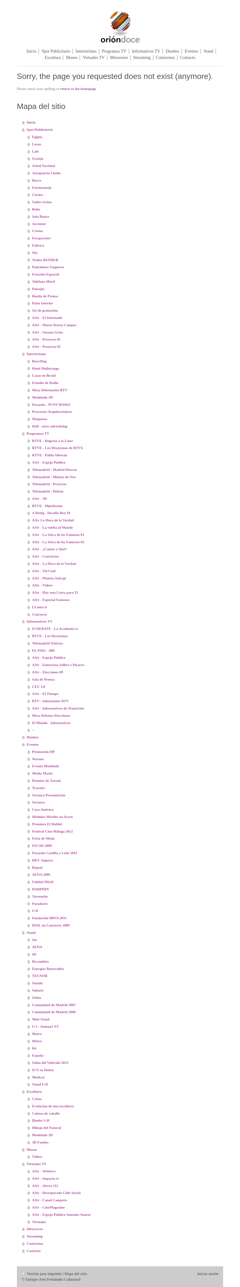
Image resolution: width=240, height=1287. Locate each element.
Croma (37, 231)
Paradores (40, 904)
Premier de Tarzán (46, 781)
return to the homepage (78, 89)
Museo (32, 1149)
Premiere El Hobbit (47, 824)
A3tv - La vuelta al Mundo (52, 527)
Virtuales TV (37, 1164)
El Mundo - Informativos (51, 723)
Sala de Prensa (43, 679)
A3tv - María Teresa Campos (54, 325)
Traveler (38, 788)
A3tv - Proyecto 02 (46, 347)
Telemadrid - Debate (48, 491)
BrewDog (39, 361)
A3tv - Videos (42, 585)
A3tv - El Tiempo (45, 694)
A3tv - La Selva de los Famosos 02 (58, 542)
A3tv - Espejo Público (48, 657)
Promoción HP (43, 752)
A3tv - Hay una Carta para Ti (55, 592)
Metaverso (35, 1229)
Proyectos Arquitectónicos (52, 412)
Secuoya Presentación (48, 795)
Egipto (37, 137)
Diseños (32, 737)
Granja (37, 158)
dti (34, 954)
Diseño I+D (40, 1120)
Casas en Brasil (44, 375)
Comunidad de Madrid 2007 (54, 1005)
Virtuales (39, 1222)
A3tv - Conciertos (45, 556)
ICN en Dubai (43, 1070)
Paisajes (38, 289)
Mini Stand (40, 1019)
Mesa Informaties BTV (50, 390)
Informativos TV (39, 621)
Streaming (35, 1236)
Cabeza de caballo (46, 1113)
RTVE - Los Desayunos (50, 636)
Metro (37, 1034)
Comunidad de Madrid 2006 (54, 1012)
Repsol (37, 867)
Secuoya (38, 802)
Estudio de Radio (45, 383)
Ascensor (39, 224)
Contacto (34, 1251)
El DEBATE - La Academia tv (55, 629)
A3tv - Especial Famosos (51, 600)
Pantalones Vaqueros (48, 267)
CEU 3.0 (38, 687)
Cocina (37, 195)
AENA (37, 947)
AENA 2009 (41, 874)
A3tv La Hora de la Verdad (53, 520)
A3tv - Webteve (44, 1171)
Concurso (39, 614)
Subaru (38, 990)
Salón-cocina (42, 202)
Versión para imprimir (42, 1273)
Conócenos (35, 1243)
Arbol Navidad (43, 166)
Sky (35, 253)
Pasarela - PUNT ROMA (51, 405)
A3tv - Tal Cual (44, 571)
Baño (36, 209)
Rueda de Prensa (45, 296)
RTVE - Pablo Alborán (49, 455)
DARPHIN (40, 889)
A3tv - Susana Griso (47, 332)
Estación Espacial (45, 274)
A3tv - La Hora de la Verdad (54, 564)
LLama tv (39, 607)
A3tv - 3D (39, 498)
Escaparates (41, 238)
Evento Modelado (45, 766)
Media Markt (42, 773)
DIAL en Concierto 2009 (51, 925)
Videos (37, 1157)
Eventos (33, 744)
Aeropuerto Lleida (46, 173)
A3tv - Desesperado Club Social (56, 1193)
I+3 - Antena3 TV (45, 1026)
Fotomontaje (42, 188)
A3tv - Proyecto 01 (46, 339)
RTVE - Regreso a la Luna (52, 441)
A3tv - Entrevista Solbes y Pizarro (58, 665)
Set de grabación (45, 310)
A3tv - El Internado (47, 318)
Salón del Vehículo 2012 (50, 1063)
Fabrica (38, 245)
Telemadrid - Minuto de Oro (54, 477)
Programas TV (38, 433)
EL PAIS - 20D (43, 650)
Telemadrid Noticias (47, 643)
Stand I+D (40, 1084)
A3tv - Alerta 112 (45, 1186)
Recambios (40, 961)
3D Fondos (40, 1142)
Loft (35, 151)
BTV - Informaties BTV (50, 701)
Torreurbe (40, 896)
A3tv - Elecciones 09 (47, 672)
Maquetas (39, 419)
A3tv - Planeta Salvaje (49, 578)
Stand (31, 932)
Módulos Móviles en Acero (52, 817)
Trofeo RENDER (45, 260)
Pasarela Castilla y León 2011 (54, 853)
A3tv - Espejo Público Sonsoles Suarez (61, 1215)
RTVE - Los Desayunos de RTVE (57, 448)
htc (34, 1048)
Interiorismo (36, 354)
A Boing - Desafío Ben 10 (51, 513)
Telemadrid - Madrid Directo (54, 470)
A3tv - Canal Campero (49, 1200)
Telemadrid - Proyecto (49, 484)
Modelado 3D (42, 397)
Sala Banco (40, 216)
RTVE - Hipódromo (47, 506)
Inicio (31, 122)
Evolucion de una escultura (53, 1106)
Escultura (34, 1091)
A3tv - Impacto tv (45, 1178)
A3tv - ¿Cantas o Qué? (49, 549)
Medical (38, 1077)
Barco (36, 180)
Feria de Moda (43, 838)
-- (33, 730)
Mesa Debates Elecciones (51, 715)
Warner (38, 759)
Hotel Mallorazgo (45, 368)
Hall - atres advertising (50, 426)
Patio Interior (42, 303)
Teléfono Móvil (43, 281)
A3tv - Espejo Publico (48, 462)
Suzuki (37, 983)
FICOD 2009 (42, 846)
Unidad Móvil (42, 882)
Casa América (43, 809)
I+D (35, 911)
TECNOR (40, 976)
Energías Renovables (48, 969)
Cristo (37, 1099)
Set (34, 940)
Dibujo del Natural (46, 1128)
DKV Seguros (42, 860)
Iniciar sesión (207, 1273)
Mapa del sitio (75, 1273)
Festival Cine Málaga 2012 (52, 831)
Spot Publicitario (40, 130)
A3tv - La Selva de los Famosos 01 (58, 535)
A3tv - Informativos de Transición (58, 708)
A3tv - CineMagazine (48, 1207)
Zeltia (36, 998)
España (38, 1055)
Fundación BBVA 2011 (49, 918)
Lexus (36, 144)
